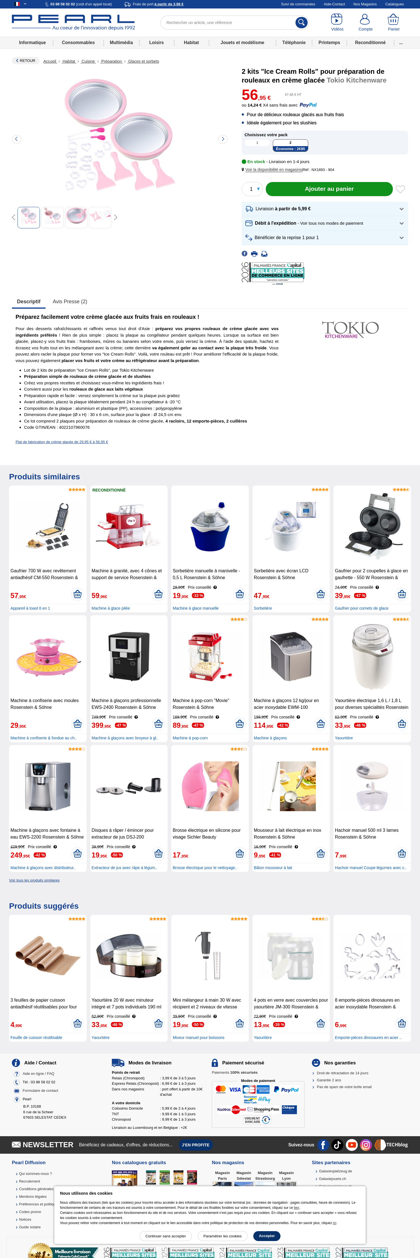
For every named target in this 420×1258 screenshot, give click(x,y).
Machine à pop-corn (190, 738)
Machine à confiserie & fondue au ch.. (43, 738)
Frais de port (158, 4)
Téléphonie (294, 42)
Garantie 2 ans (329, 1080)
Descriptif (28, 301)
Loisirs (156, 42)
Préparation (111, 61)
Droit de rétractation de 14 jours (342, 1073)
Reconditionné (370, 42)
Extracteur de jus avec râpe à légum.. (124, 867)
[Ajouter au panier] (329, 189)
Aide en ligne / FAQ (38, 1074)
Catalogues (394, 4)
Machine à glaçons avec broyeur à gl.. (125, 738)
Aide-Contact (334, 4)
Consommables (78, 42)
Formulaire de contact (40, 1091)
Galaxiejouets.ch (332, 1179)
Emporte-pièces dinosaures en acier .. (368, 1037)
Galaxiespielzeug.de (335, 1171)
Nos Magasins (365, 4)
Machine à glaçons (270, 738)
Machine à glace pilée (111, 608)
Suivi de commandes (298, 4)
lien (296, 1208)
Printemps (329, 42)
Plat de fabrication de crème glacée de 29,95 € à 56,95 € (62, 442)
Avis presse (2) (70, 301)
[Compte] (366, 23)
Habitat (191, 42)
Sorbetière (263, 608)
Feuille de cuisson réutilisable (36, 1037)
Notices (25, 1219)
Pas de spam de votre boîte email (344, 1087)
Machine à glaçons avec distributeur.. (43, 867)
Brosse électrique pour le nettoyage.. (205, 867)
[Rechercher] (301, 22)
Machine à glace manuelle (196, 608)
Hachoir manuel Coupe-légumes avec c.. (370, 867)
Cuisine (88, 61)
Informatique (32, 42)
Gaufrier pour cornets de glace (361, 608)
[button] (273, 170)
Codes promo (30, 1212)
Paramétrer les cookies (222, 1236)
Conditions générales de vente (44, 1189)
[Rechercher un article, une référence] (234, 23)
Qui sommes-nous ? (35, 1174)
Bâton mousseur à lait (273, 867)
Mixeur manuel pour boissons (198, 1037)
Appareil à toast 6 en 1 (30, 608)
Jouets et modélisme (242, 42)
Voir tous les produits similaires (34, 880)
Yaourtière (344, 738)
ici (334, 1223)
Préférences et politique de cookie (46, 1204)
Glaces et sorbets (143, 61)
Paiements (235, 1072)
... (401, 42)
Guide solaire (30, 1227)
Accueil (50, 61)
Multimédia (121, 42)
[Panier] (394, 23)
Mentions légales (33, 1196)
